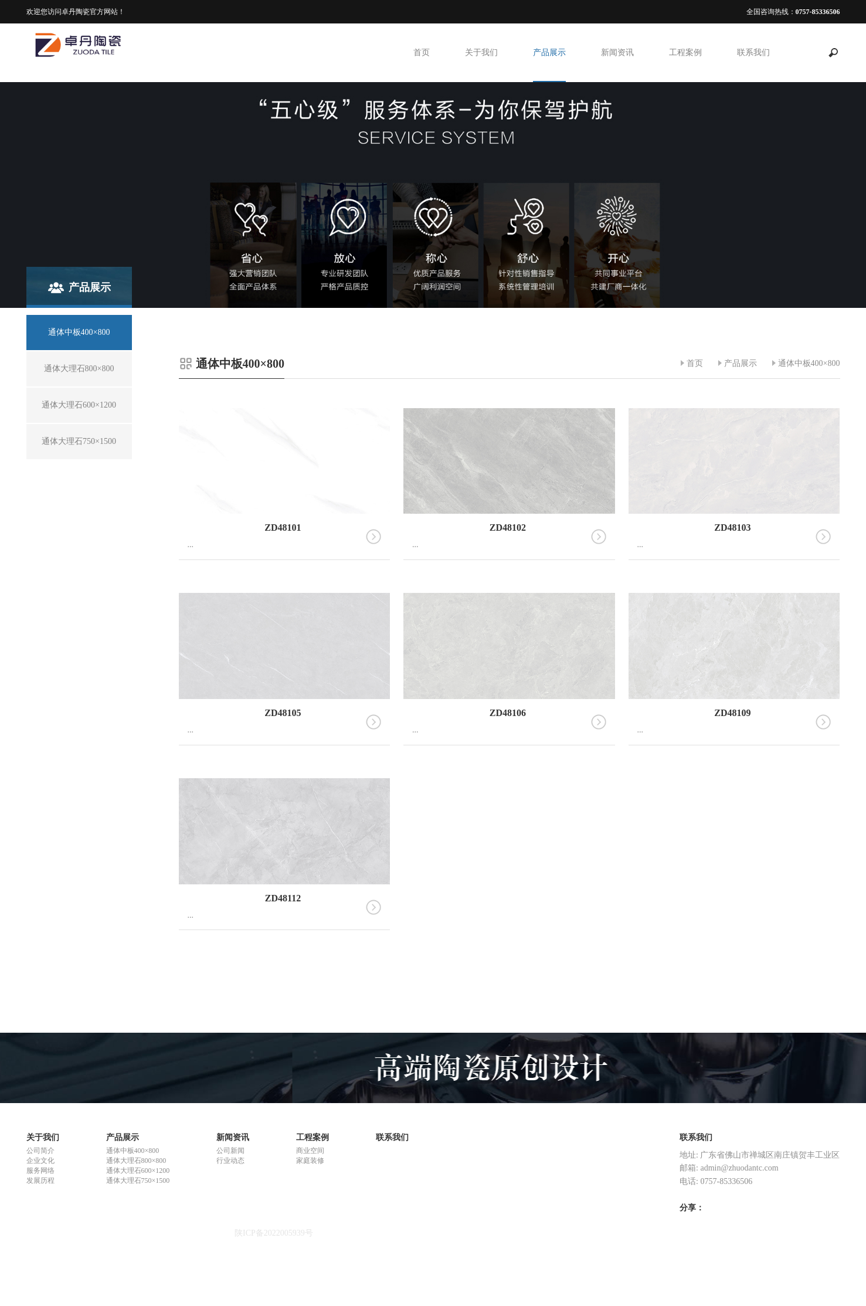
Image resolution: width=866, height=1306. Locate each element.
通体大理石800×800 (136, 1160)
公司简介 (40, 1150)
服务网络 (40, 1170)
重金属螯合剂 (51, 1254)
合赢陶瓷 (42, 1275)
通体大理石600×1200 (138, 1170)
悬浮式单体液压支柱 (63, 1264)
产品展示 (549, 52)
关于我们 (481, 52)
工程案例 (685, 52)
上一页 (493, 980)
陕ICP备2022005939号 (274, 1233)
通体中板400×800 (809, 363)
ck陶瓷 (38, 1285)
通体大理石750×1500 (138, 1180)
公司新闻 (230, 1150)
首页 (421, 52)
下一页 (526, 980)
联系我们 (753, 52)
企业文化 (40, 1160)
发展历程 (40, 1180)
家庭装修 (310, 1160)
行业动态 (230, 1160)
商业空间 (310, 1150)
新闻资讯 (617, 52)
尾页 (548, 980)
